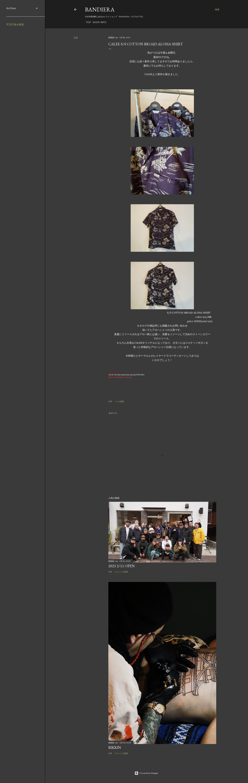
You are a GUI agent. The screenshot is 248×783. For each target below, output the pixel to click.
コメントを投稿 (121, 572)
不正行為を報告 (15, 24)
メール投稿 (119, 401)
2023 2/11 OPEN (121, 565)
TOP (87, 22)
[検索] (217, 9)
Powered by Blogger (146, 773)
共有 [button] (76, 37)
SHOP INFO (98, 22)
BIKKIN (114, 747)
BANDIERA (100, 9)
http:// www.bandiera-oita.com (120, 377)
